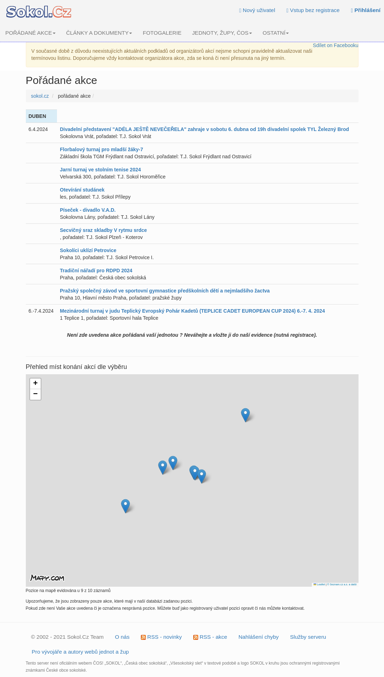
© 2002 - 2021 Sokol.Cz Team (67, 637)
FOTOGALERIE (162, 33)
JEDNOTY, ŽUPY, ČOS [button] (222, 33)
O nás (122, 637)
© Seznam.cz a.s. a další (341, 584)
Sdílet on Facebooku (335, 45)
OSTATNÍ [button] (276, 33)
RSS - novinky (161, 637)
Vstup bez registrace (312, 10)
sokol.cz (40, 96)
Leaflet (319, 584)
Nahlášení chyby (259, 637)
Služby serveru (308, 637)
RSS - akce (210, 637)
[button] (245, 415)
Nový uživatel (257, 10)
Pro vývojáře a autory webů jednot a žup (80, 652)
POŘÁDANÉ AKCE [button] (30, 33)
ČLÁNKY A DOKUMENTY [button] (99, 33)
